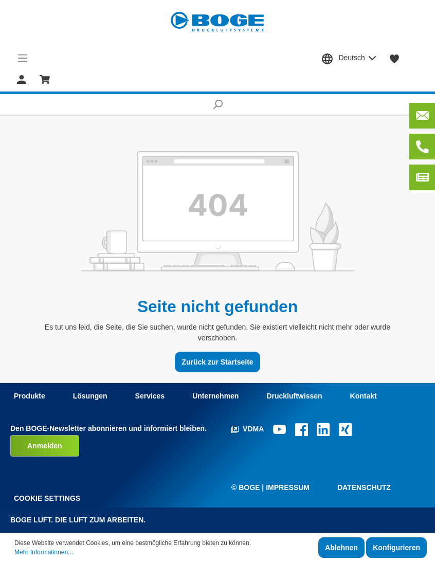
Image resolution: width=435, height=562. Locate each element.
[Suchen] (217, 104)
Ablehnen (341, 547)
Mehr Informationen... (43, 552)
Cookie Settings (47, 498)
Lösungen (90, 396)
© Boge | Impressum (270, 487)
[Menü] (22, 58)
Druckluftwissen (294, 396)
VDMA (248, 429)
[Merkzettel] (394, 58)
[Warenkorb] (45, 78)
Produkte (29, 396)
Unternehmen (215, 396)
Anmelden (44, 446)
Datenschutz (364, 487)
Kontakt (363, 396)
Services (150, 396)
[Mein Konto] (21, 78)
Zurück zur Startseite (217, 362)
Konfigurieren (396, 547)
